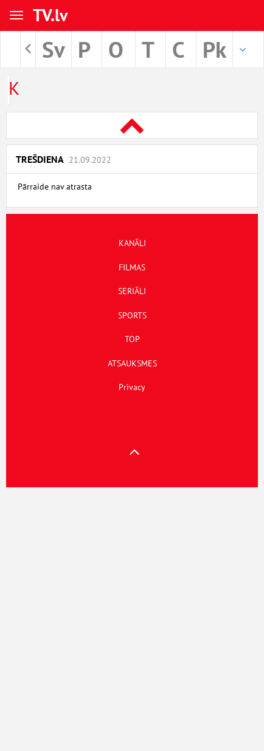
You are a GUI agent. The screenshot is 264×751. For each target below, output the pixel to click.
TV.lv (50, 15)
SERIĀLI (132, 291)
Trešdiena (63, 159)
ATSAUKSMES (132, 363)
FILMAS (132, 267)
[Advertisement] (132, 619)
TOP (132, 339)
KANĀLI (132, 243)
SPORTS (132, 315)
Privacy (132, 387)
